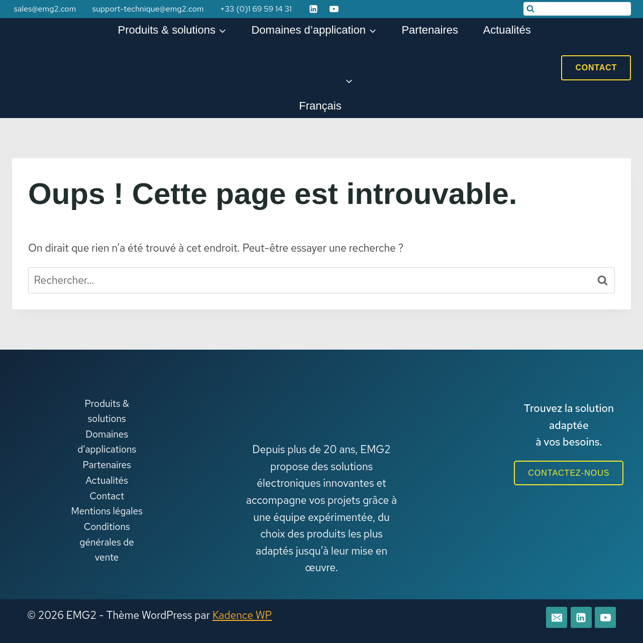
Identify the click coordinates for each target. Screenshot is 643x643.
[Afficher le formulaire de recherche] (577, 9)
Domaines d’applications (106, 442)
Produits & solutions (106, 411)
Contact (596, 67)
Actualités (506, 30)
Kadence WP (242, 615)
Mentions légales (106, 511)
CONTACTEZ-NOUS (568, 473)
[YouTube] (334, 9)
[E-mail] (556, 617)
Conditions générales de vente (106, 542)
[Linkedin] (313, 9)
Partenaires (429, 30)
